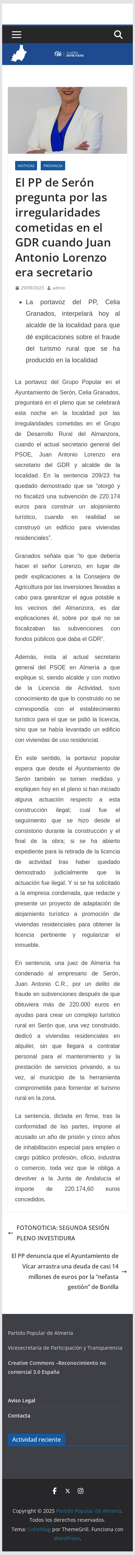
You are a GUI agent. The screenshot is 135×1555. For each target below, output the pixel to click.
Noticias (26, 165)
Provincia (53, 165)
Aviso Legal (21, 1400)
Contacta (19, 1415)
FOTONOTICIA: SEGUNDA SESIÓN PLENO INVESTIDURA (58, 1233)
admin (59, 288)
